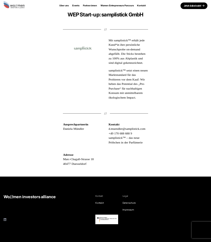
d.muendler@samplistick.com (127, 129)
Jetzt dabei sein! (192, 5)
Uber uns (64, 5)
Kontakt (141, 5)
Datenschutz (129, 202)
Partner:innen (90, 5)
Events (75, 5)
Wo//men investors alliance (30, 196)
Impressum (128, 209)
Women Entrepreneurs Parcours (117, 5)
